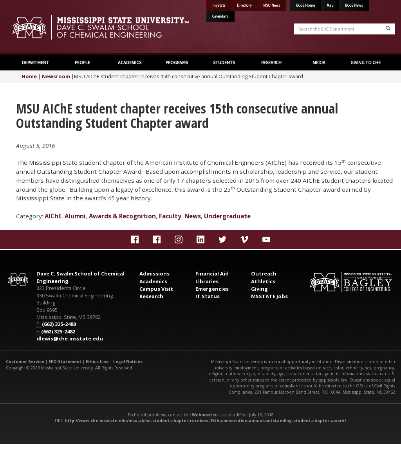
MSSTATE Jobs (269, 296)
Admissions (154, 273)
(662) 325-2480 (59, 324)
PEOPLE (82, 62)
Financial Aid (212, 273)
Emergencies (212, 288)
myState (218, 5)
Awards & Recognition (122, 216)
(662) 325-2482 (58, 331)
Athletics (263, 281)
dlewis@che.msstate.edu (69, 338)
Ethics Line (97, 361)
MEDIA (318, 62)
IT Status (207, 296)
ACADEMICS (129, 62)
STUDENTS (224, 62)
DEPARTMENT (35, 62)
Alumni (75, 216)
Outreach (263, 273)
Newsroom (56, 76)
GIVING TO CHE (365, 62)
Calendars (220, 16)
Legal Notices (128, 361)
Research (151, 296)
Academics (153, 281)
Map (330, 5)
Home (29, 76)
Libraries (207, 281)
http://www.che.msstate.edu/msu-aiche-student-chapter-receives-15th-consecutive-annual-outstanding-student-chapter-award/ (205, 420)
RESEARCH (271, 62)
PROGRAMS (177, 62)
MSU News (271, 5)
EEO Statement (65, 361)
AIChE (53, 216)
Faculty (170, 216)
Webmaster (204, 415)
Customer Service (25, 361)
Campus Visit (156, 288)
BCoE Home (305, 5)
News (192, 216)
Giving (259, 288)
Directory (244, 5)
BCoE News (354, 5)
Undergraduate (227, 216)
